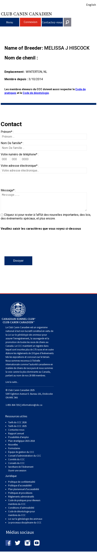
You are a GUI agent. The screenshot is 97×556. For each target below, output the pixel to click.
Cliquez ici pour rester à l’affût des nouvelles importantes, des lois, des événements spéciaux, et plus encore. (46, 220)
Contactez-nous (52, 22)
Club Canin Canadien (26, 13)
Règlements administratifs (21, 500)
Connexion (30, 22)
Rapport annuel (16, 437)
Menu (9, 22)
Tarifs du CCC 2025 (17, 429)
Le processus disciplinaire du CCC (24, 526)
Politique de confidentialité (21, 485)
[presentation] (29, 249)
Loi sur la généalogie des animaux (25, 522)
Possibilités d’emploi (18, 440)
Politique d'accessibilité (20, 489)
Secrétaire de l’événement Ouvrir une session (20, 472)
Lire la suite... (12, 385)
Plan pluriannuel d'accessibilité (23, 493)
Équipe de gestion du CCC (21, 455)
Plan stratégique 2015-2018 (21, 444)
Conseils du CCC (16, 466)
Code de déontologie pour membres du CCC (21, 517)
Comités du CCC (16, 463)
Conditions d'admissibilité (21, 511)
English (91, 4)
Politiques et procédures (20, 496)
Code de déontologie (36, 92)
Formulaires (14, 452)
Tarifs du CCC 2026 (17, 426)
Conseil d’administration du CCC (24, 459)
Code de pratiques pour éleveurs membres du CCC (24, 505)
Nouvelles (13, 448)
